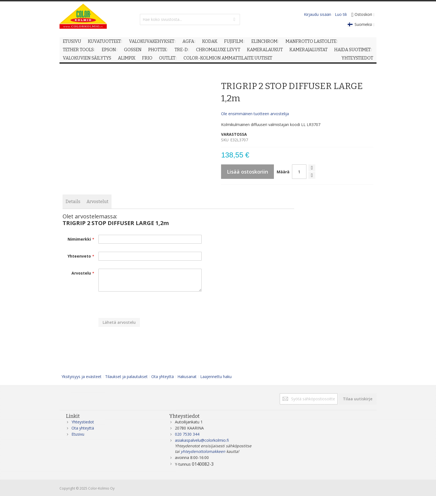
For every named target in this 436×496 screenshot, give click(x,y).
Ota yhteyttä (162, 376)
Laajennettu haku (216, 376)
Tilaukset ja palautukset (126, 376)
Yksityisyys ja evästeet (81, 376)
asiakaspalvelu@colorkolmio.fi (202, 440)
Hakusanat (187, 376)
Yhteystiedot (82, 422)
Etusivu (77, 434)
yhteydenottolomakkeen (203, 451)
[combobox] (190, 19)
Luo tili (341, 14)
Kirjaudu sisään (317, 14)
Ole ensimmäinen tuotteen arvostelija (255, 113)
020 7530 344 (187, 434)
